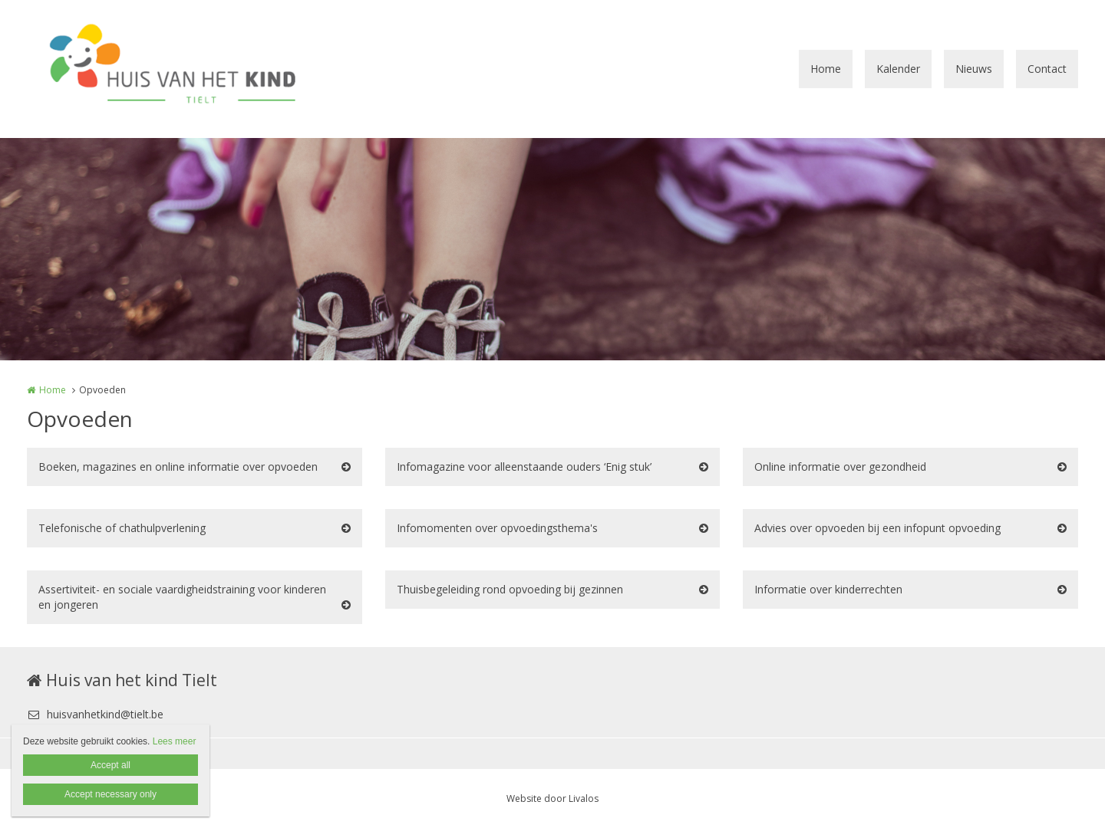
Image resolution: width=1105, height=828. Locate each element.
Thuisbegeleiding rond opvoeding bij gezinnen (510, 589)
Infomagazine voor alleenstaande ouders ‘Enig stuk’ (524, 466)
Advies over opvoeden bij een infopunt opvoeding (877, 528)
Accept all (110, 765)
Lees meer (174, 741)
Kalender (898, 68)
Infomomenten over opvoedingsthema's (497, 528)
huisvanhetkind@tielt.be (95, 714)
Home (825, 68)
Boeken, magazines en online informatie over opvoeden (178, 466)
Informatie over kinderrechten (828, 589)
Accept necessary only (110, 794)
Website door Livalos (552, 798)
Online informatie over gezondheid (840, 466)
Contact (1047, 68)
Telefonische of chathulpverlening (122, 528)
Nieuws (973, 68)
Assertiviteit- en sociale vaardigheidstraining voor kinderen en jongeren (182, 597)
